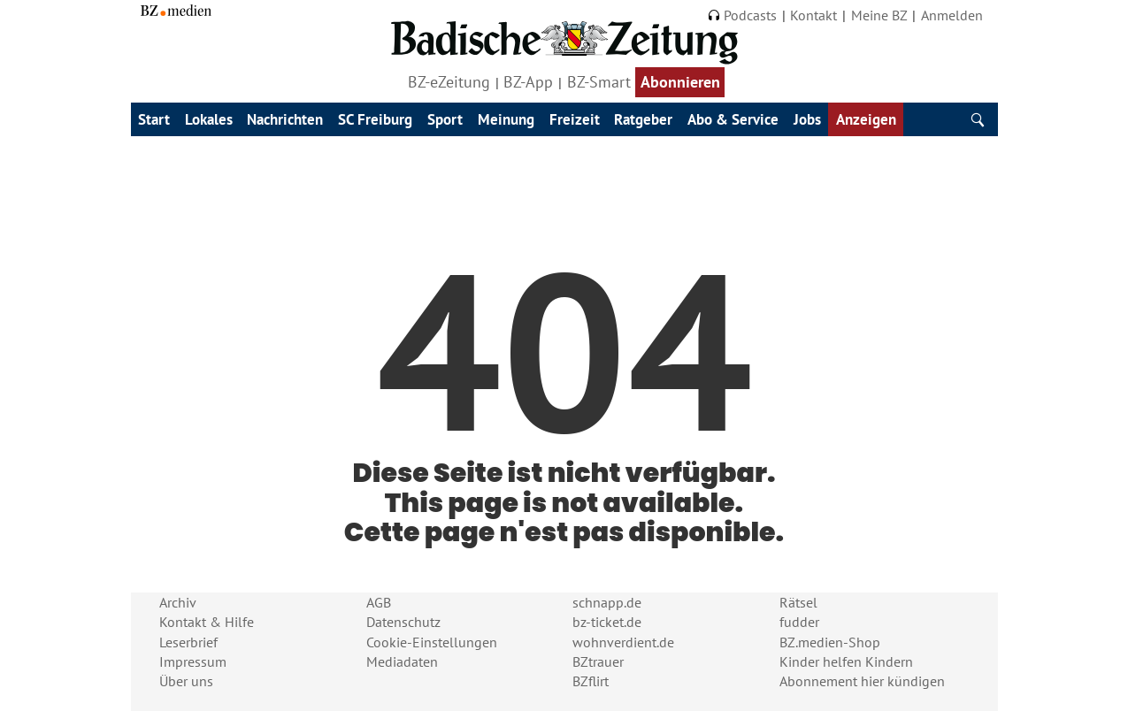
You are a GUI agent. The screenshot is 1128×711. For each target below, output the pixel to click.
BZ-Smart (599, 82)
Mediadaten (402, 661)
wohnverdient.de (623, 642)
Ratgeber (643, 119)
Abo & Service (733, 119)
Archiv (177, 602)
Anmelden (952, 15)
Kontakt (813, 15)
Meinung (506, 119)
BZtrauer (598, 661)
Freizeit (574, 119)
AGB (378, 602)
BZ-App (528, 82)
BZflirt (590, 681)
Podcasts (743, 15)
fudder (799, 622)
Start (154, 119)
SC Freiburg (375, 119)
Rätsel (798, 602)
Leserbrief (188, 642)
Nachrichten (285, 119)
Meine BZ (879, 15)
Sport (445, 119)
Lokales (209, 119)
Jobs (807, 119)
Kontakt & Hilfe (206, 622)
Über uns (186, 681)
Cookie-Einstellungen (431, 642)
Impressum (192, 661)
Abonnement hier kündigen (862, 681)
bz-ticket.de (606, 622)
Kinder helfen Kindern (846, 661)
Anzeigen (866, 119)
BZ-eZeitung (449, 82)
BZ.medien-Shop (829, 642)
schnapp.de (606, 602)
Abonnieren (680, 82)
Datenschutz (403, 622)
